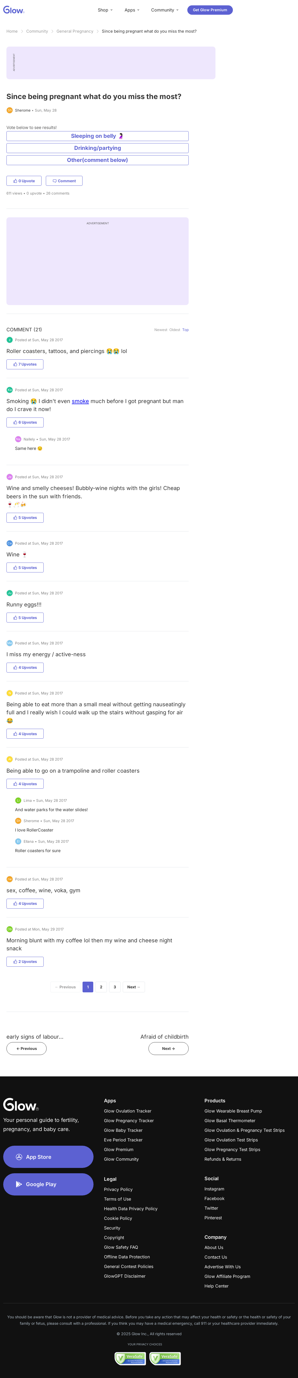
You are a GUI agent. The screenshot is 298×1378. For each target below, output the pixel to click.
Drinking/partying (97, 148)
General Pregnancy (75, 31)
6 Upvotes (25, 422)
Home (12, 31)
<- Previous (26, 1048)
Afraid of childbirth (164, 1036)
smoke (80, 401)
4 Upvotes (25, 667)
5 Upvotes (25, 517)
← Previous (65, 987)
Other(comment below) (97, 160)
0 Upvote (24, 181)
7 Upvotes (25, 364)
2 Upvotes (25, 961)
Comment (64, 181)
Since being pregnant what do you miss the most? (149, 31)
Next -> (168, 1048)
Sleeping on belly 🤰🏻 (97, 135)
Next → (133, 987)
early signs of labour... (35, 1036)
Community (37, 31)
